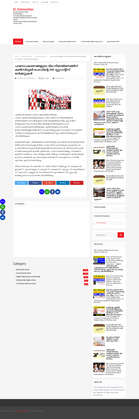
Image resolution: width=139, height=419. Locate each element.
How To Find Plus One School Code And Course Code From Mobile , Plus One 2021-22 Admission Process (114, 280)
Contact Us (54, 2)
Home (18, 41)
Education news (22, 270)
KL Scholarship (101, 223)
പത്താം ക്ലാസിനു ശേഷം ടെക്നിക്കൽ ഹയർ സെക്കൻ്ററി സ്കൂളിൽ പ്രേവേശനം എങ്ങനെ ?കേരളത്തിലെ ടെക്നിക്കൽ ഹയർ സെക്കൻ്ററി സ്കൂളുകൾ (109, 194)
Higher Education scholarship (28, 277)
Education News (48, 41)
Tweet (21, 183)
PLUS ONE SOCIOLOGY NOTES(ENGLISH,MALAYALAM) (115, 178)
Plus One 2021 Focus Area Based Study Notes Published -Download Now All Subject (114, 102)
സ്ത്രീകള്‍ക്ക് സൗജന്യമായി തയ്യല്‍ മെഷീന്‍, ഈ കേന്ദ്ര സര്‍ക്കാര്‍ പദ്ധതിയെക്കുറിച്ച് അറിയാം (114, 151)
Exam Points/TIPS (113, 41)
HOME (16, 2)
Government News (31, 41)
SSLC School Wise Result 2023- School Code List (106, 63)
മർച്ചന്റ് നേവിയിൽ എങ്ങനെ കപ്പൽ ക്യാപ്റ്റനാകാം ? (112, 339)
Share (35, 183)
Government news (23, 273)
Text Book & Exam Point (26, 284)
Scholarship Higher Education (92, 41)
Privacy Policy (25, 2)
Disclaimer (44, 2)
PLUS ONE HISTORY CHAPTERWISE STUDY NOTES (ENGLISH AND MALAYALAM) (114, 89)
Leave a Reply (59, 78)
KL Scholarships (23, 9)
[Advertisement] (87, 21)
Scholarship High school (67, 41)
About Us (35, 2)
